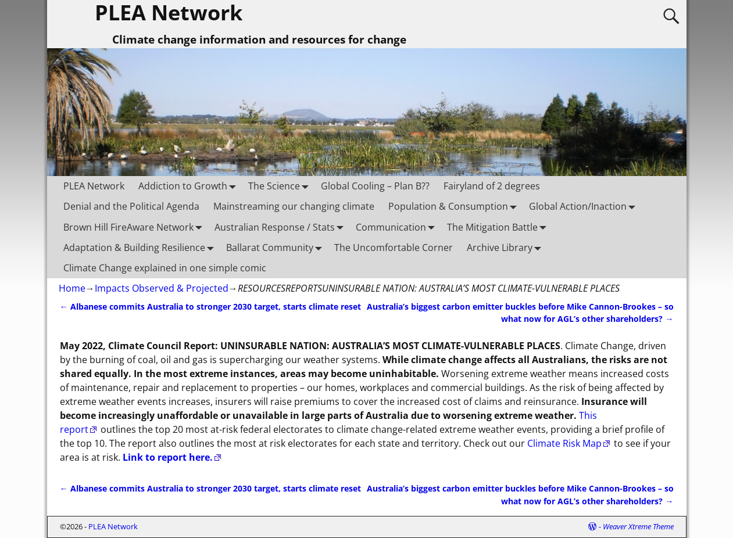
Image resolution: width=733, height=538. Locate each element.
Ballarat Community (276, 247)
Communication (398, 227)
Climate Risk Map (564, 443)
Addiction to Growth (189, 186)
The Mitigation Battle (499, 227)
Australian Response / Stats (281, 227)
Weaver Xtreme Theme (638, 526)
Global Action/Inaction (585, 206)
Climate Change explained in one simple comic (164, 267)
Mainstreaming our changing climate (293, 206)
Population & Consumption (455, 206)
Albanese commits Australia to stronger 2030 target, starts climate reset (210, 306)
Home (72, 288)
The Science (281, 186)
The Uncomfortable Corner (393, 247)
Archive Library (506, 247)
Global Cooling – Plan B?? (375, 186)
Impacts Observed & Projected (161, 288)
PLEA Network (93, 186)
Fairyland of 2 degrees (492, 186)
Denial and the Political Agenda (131, 206)
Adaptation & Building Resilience (141, 247)
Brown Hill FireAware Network (135, 227)
